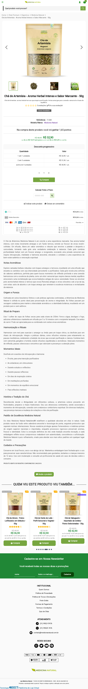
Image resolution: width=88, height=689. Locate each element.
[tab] (44, 212)
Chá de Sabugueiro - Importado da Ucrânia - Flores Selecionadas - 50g (72, 521)
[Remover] (39, 173)
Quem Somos (44, 590)
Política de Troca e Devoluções (44, 597)
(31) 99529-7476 (44, 628)
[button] (6, 47)
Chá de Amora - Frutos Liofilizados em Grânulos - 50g (15, 521)
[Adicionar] (48, 173)
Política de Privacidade (44, 593)
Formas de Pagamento (44, 604)
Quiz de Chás (44, 612)
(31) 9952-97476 (44, 623)
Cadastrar (67, 574)
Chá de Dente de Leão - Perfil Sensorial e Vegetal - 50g (44, 521)
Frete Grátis (44, 601)
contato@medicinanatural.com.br (44, 632)
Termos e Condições (44, 608)
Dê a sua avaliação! (55, 105)
